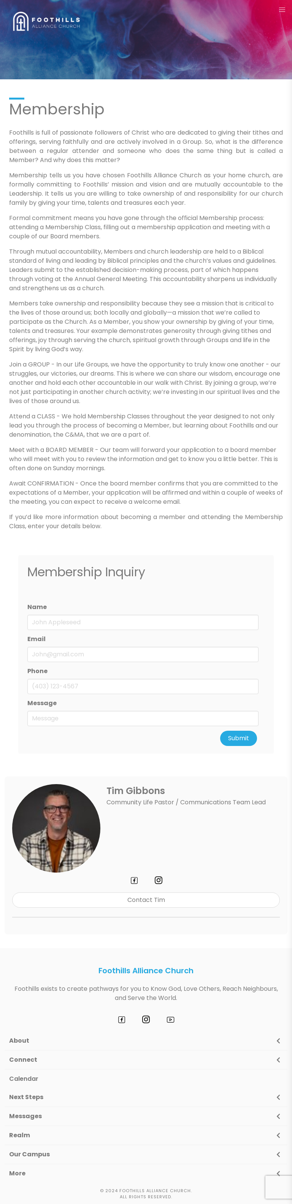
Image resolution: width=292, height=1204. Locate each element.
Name (37, 607)
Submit (238, 738)
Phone (37, 671)
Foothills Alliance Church (146, 970)
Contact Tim (146, 899)
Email (36, 639)
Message (42, 703)
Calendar (23, 1078)
